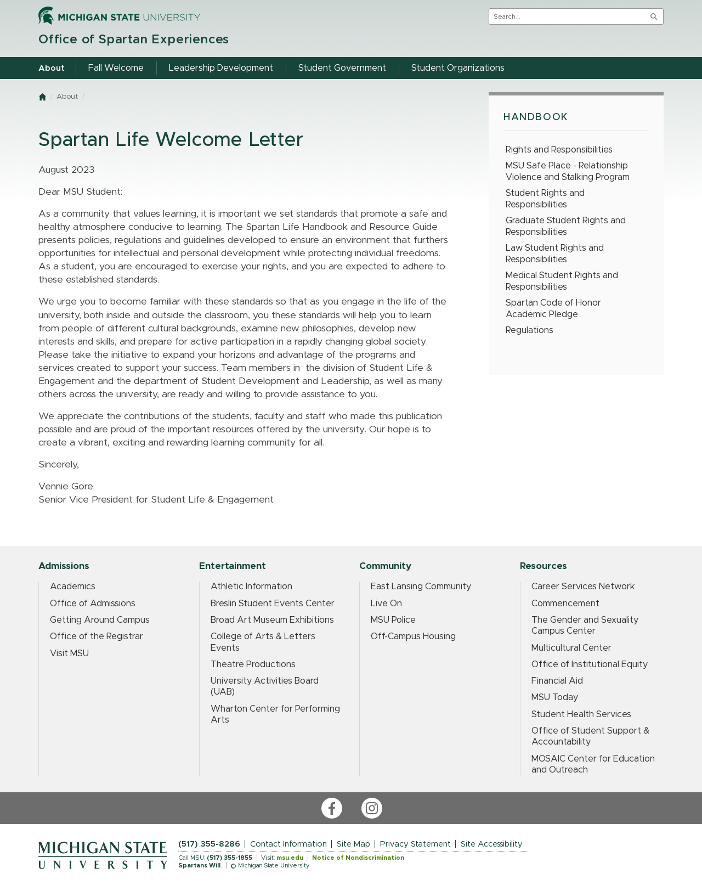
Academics (72, 586)
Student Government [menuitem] (342, 68)
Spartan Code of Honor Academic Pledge (553, 308)
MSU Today (554, 697)
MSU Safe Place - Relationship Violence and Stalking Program (568, 171)
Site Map (353, 844)
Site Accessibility (492, 844)
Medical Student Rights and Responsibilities (562, 281)
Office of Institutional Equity (589, 664)
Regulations (529, 330)
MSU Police (393, 620)
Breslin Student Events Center (273, 603)
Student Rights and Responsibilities (545, 199)
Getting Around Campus (100, 620)
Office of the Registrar (96, 636)
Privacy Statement (415, 844)
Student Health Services (581, 714)
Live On (386, 603)
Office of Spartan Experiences (133, 39)
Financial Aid (557, 681)
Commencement (565, 603)
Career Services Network (583, 586)
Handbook (536, 117)
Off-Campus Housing (413, 636)
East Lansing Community (421, 586)
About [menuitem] (51, 68)
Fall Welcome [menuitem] (116, 68)
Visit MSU (69, 653)
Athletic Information (251, 586)
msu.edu (289, 858)
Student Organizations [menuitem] (458, 68)
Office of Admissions (92, 603)
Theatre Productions (253, 664)
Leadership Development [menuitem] (221, 68)
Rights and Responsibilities (559, 149)
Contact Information (288, 844)
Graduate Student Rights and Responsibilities (566, 226)
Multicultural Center (571, 648)
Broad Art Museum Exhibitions (272, 620)
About (67, 96)
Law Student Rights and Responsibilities (555, 254)
